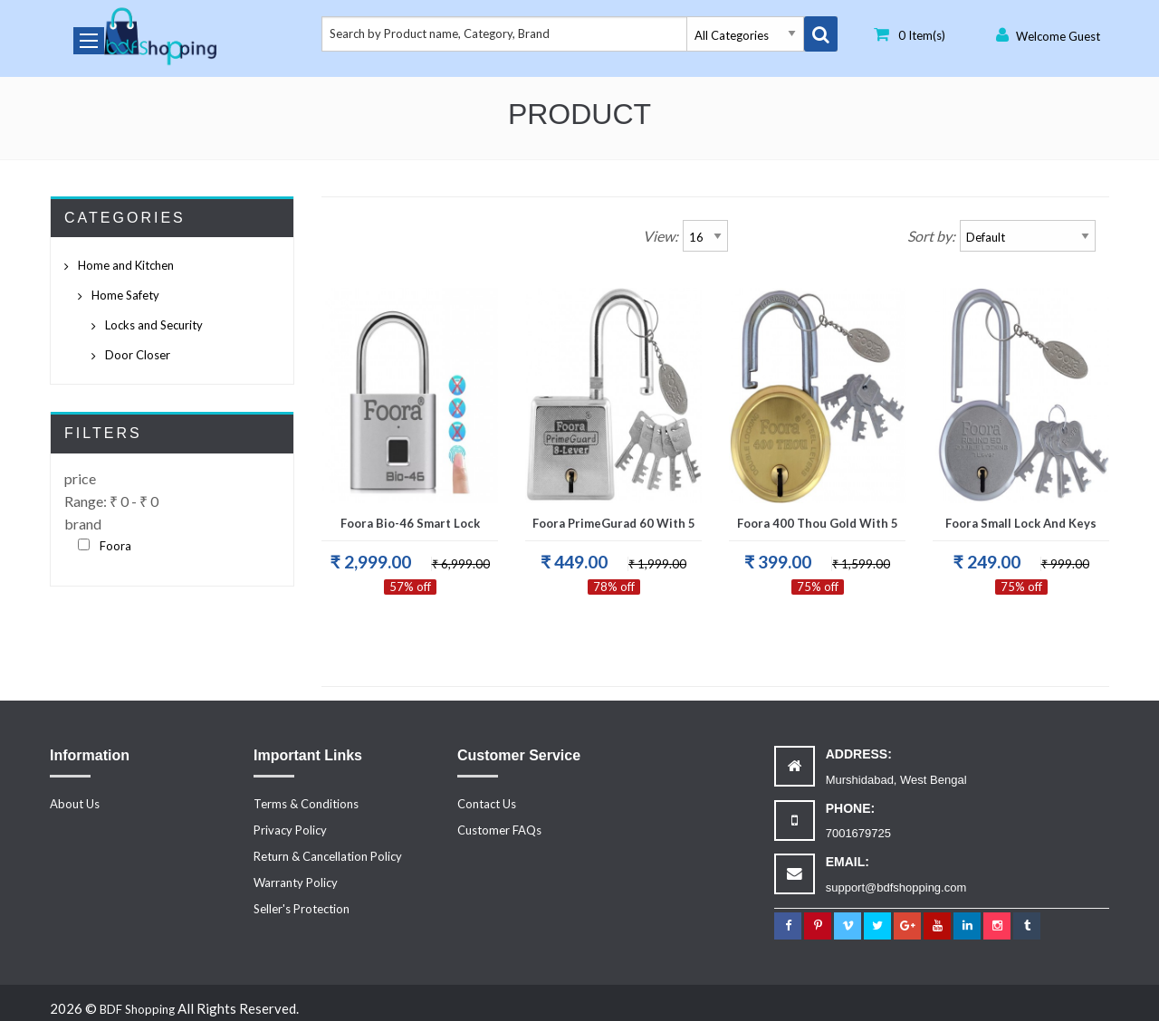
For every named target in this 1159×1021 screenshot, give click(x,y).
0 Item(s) (909, 34)
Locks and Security (154, 325)
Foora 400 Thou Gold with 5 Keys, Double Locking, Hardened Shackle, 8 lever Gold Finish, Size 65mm (817, 528)
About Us (75, 804)
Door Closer (137, 355)
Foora (115, 546)
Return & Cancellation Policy (328, 856)
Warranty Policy (296, 882)
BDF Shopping (137, 1009)
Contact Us (486, 804)
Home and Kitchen (126, 265)
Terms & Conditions (306, 804)
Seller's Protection (302, 909)
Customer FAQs (499, 830)
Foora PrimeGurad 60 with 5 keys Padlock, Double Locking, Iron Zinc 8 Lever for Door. (614, 528)
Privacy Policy (290, 830)
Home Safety (125, 295)
